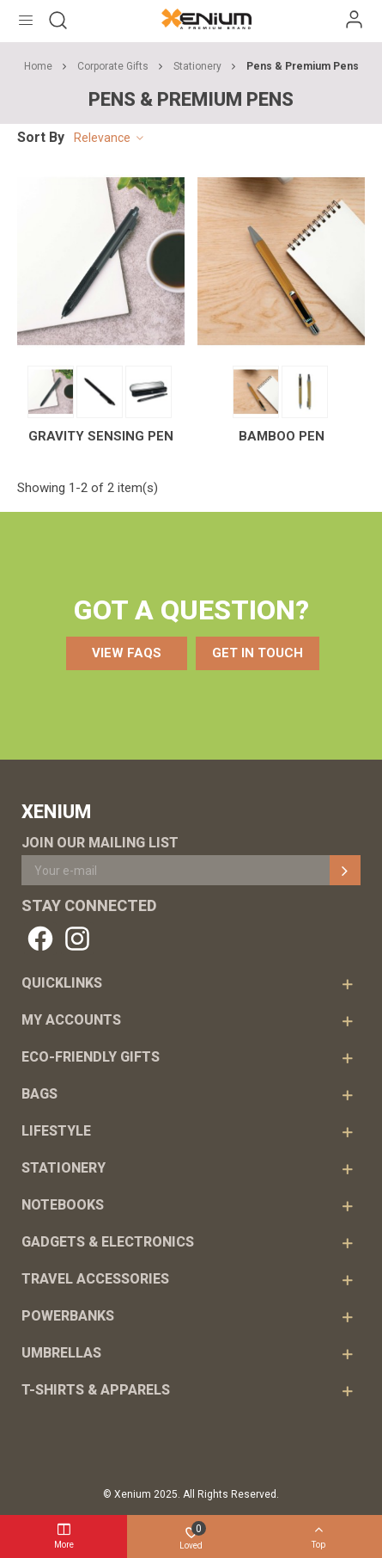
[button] (126, 653)
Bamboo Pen (281, 436)
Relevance (109, 138)
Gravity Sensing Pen (100, 436)
